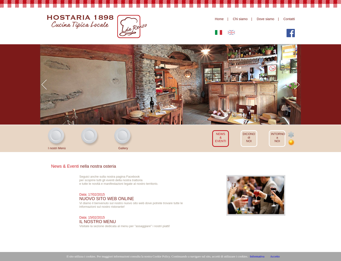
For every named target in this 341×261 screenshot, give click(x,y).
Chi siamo (240, 19)
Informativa (257, 256)
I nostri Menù (57, 148)
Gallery (123, 148)
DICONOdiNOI (249, 137)
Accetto (274, 256)
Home (219, 19)
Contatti (289, 19)
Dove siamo (265, 19)
